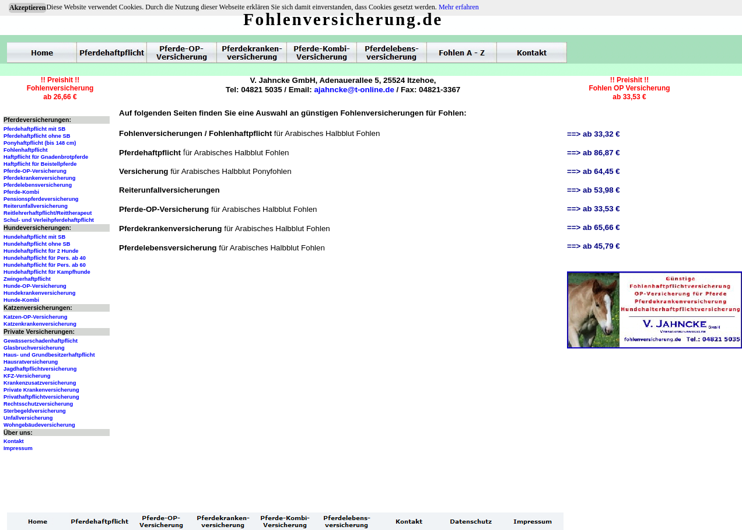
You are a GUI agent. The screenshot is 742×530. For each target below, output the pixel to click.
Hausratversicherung (31, 362)
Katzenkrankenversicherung (40, 324)
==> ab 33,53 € (593, 208)
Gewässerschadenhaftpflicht (41, 341)
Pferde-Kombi (21, 192)
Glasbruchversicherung (34, 348)
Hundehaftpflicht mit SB (34, 237)
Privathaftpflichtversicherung (41, 397)
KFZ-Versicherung (27, 376)
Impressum (18, 448)
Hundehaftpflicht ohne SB (37, 244)
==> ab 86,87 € (593, 152)
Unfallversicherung (28, 418)
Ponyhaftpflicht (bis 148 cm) (40, 143)
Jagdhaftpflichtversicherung (40, 369)
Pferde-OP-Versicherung (35, 171)
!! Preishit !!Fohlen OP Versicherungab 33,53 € (629, 88)
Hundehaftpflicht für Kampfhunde (47, 272)
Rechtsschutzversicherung (38, 404)
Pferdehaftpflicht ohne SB (37, 136)
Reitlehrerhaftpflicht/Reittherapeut (48, 213)
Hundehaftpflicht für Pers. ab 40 (45, 258)
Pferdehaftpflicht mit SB (34, 129)
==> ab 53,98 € (593, 190)
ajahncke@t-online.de (354, 89)
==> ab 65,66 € (593, 227)
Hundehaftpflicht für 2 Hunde (41, 251)
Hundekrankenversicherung (39, 293)
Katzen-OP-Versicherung (35, 317)
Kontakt (14, 441)
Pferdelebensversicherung (38, 185)
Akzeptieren (27, 8)
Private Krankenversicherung (41, 390)
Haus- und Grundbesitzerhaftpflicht (49, 355)
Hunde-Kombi (21, 300)
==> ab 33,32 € (593, 134)
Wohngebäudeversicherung (39, 425)
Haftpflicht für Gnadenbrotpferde (46, 157)
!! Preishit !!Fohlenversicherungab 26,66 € (60, 88)
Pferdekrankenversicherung (39, 178)
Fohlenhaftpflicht (26, 150)
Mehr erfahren (459, 7)
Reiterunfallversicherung (36, 206)
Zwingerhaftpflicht (27, 279)
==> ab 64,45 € (593, 171)
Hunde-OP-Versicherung (35, 286)
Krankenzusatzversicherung (40, 383)
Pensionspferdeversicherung (41, 199)
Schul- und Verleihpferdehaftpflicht (49, 220)
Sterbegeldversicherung (35, 411)
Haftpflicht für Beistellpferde (40, 164)
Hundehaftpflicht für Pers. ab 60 (45, 265)
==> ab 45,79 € (593, 246)
